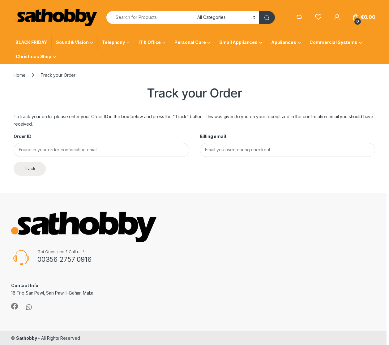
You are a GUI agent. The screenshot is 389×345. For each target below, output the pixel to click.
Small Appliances (238, 42)
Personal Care (190, 42)
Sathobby (26, 338)
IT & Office (150, 42)
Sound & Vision (72, 42)
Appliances (283, 42)
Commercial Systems (333, 42)
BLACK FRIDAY (31, 42)
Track (30, 168)
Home (19, 75)
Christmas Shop (33, 56)
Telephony (113, 42)
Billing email (213, 136)
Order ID (23, 136)
